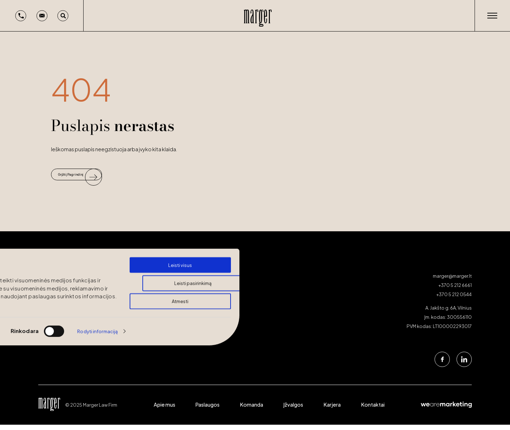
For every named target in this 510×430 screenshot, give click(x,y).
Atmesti (180, 275)
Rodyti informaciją (97, 305)
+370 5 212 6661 (455, 290)
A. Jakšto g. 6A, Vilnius (448, 313)
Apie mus (164, 410)
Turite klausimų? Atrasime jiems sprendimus (88, 328)
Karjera (332, 410)
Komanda (251, 410)
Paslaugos (208, 410)
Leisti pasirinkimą (192, 257)
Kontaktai (373, 410)
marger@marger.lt (452, 281)
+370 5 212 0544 (454, 299)
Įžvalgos (293, 410)
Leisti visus (180, 239)
